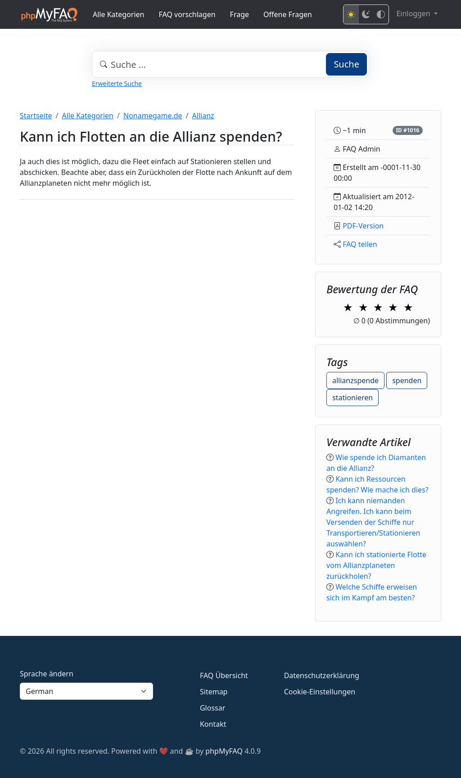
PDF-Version (363, 226)
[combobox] (230, 64)
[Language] (86, 691)
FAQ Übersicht (224, 675)
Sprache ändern (46, 674)
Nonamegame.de (152, 116)
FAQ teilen (360, 244)
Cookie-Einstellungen (319, 692)
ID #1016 (407, 130)
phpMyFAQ (224, 751)
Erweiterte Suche (117, 83)
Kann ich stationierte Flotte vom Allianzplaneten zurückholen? (376, 565)
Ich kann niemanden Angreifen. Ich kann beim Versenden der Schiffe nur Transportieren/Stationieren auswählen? (373, 522)
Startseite (36, 116)
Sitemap (214, 692)
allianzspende (355, 380)
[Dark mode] (366, 14)
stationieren (352, 397)
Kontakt (213, 724)
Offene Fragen (287, 14)
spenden (406, 380)
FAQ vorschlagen (187, 14)
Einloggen (414, 13)
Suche (346, 64)
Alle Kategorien (119, 14)
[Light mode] (351, 14)
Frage (239, 14)
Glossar (212, 708)
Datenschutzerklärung (321, 675)
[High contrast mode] (381, 14)
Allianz (203, 116)
